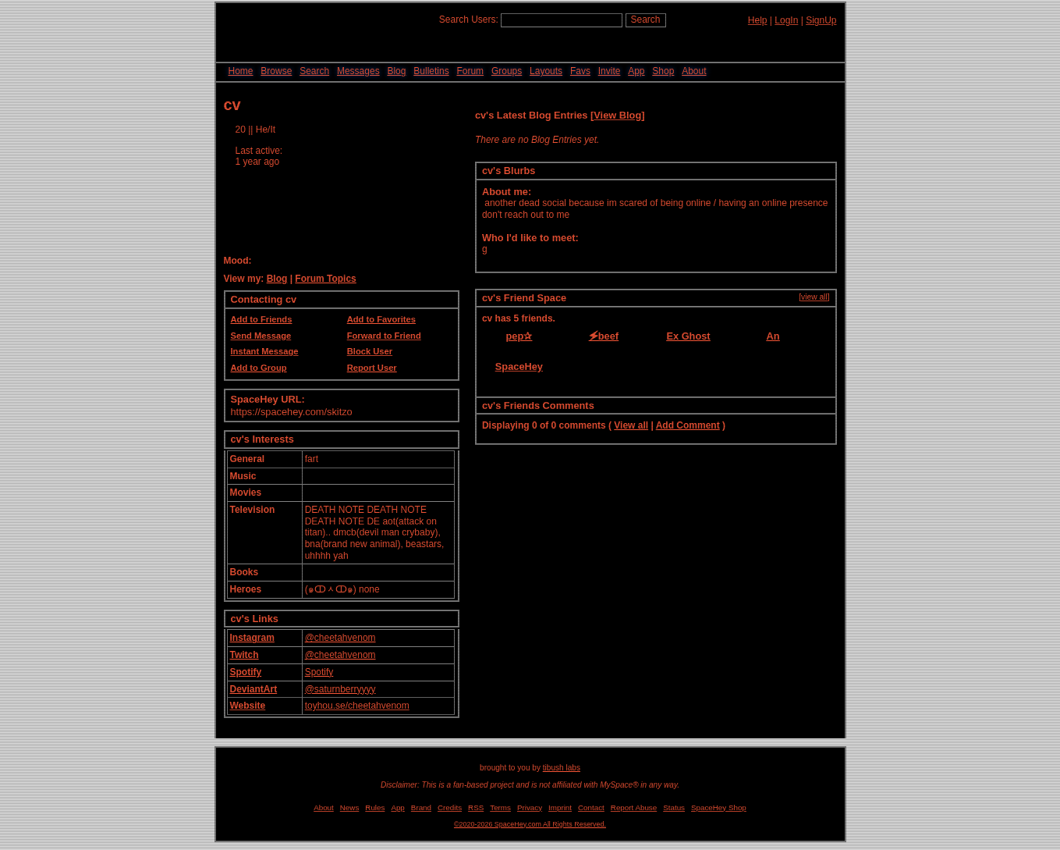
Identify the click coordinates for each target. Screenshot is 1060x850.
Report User (372, 367)
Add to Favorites (381, 319)
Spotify (246, 672)
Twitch (244, 654)
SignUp (821, 20)
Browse (276, 71)
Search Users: (468, 19)
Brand (421, 807)
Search (646, 19)
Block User (369, 351)
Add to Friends (261, 319)
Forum (470, 71)
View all (631, 425)
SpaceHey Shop (718, 807)
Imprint (560, 807)
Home (241, 71)
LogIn (786, 20)
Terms (500, 807)
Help (758, 20)
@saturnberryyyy (340, 689)
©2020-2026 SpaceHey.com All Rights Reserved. (530, 824)
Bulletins (430, 71)
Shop (663, 71)
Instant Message (265, 351)
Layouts (546, 71)
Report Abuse (634, 807)
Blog (396, 71)
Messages (358, 71)
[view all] (814, 297)
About (694, 71)
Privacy (529, 807)
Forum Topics (325, 278)
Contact (591, 807)
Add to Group (259, 367)
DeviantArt (254, 689)
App (636, 71)
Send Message (261, 335)
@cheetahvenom (340, 637)
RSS (476, 807)
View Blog (617, 115)
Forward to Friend (384, 335)
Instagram (252, 637)
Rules (375, 807)
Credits (450, 807)
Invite (609, 71)
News (350, 807)
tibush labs (561, 767)
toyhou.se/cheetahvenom (357, 705)
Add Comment (688, 425)
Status (674, 807)
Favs (580, 71)
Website (248, 705)
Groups (506, 71)
